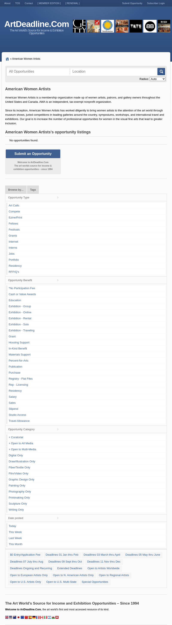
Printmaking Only (19, 497)
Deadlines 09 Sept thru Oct (65, 561)
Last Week (15, 538)
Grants (13, 235)
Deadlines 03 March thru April (102, 554)
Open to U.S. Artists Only (25, 581)
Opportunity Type (18, 197)
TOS (17, 3)
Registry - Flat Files (21, 378)
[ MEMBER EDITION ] (49, 3)
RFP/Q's (14, 271)
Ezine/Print (15, 217)
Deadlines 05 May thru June (142, 554)
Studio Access (17, 414)
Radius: (144, 79)
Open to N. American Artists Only (73, 575)
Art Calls (14, 205)
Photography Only (20, 491)
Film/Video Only (18, 473)
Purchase (14, 372)
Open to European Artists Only (29, 575)
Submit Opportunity (132, 3)
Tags (33, 189)
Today (12, 526)
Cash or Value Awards (22, 294)
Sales (12, 402)
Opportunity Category (21, 429)
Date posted (15, 518)
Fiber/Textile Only (19, 467)
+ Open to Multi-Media (22, 449)
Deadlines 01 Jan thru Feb (62, 554)
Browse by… (16, 189)
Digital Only (16, 455)
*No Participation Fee (22, 288)
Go (161, 71)
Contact (29, 3)
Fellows (13, 223)
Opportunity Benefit (20, 280)
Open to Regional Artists (114, 575)
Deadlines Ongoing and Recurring (31, 568)
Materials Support (19, 354)
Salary (13, 396)
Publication (15, 366)
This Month (15, 544)
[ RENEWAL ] (72, 3)
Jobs (11, 253)
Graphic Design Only (21, 479)
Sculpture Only (18, 503)
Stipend (13, 408)
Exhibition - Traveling (22, 330)
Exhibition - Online (20, 312)
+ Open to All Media (21, 443)
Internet (13, 241)
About (7, 3)
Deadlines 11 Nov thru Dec (103, 561)
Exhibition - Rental (20, 318)
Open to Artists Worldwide (103, 568)
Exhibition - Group (20, 306)
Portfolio (14, 259)
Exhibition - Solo (19, 324)
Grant (12, 336)
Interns (13, 247)
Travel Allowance (19, 420)
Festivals (14, 229)
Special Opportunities (95, 581)
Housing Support (19, 342)
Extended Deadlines (69, 568)
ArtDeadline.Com (36, 24)
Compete (14, 211)
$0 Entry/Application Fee (25, 554)
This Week (15, 532)
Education (15, 300)
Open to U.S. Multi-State (61, 581)
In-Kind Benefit (18, 348)
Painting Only (17, 485)
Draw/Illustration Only (22, 461)
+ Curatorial (16, 437)
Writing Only (16, 509)
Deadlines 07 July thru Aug (26, 561)
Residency (15, 265)
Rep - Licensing (18, 384)
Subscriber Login (156, 3)
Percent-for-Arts (18, 360)
